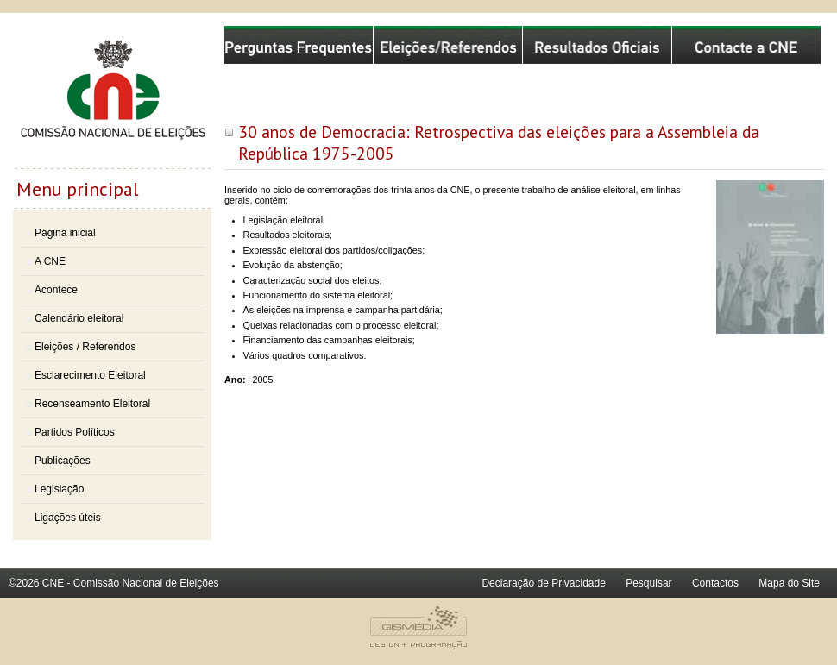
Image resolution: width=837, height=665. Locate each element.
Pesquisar (648, 583)
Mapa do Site (789, 583)
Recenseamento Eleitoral (92, 404)
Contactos (715, 583)
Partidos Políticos (75, 432)
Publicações (63, 461)
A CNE (50, 261)
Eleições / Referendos (85, 347)
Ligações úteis (68, 517)
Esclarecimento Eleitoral (90, 375)
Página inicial (65, 233)
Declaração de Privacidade (543, 583)
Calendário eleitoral (79, 318)
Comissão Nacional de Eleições (112, 96)
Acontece (56, 290)
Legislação (59, 489)
